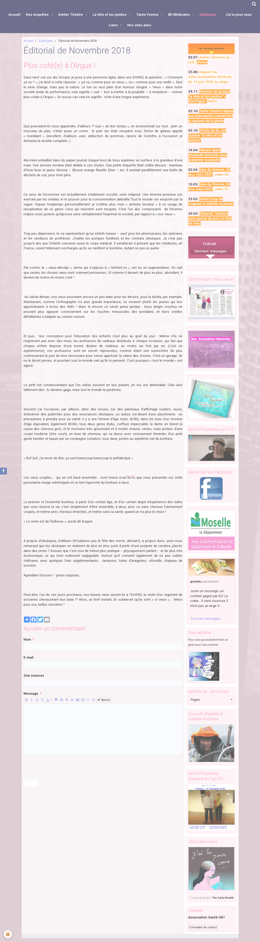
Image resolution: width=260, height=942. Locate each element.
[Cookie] (8, 934)
